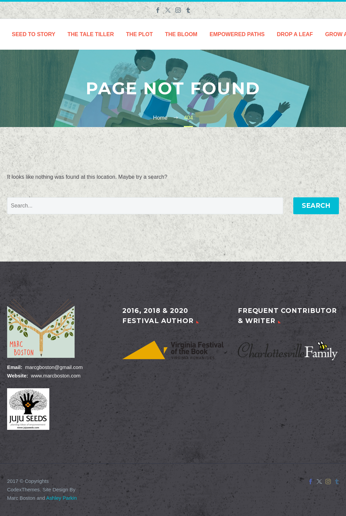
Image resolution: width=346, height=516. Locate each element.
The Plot (139, 34)
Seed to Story (33, 34)
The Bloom (181, 34)
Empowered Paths (237, 34)
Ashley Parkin (61, 498)
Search (316, 206)
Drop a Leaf (295, 34)
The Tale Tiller (91, 34)
